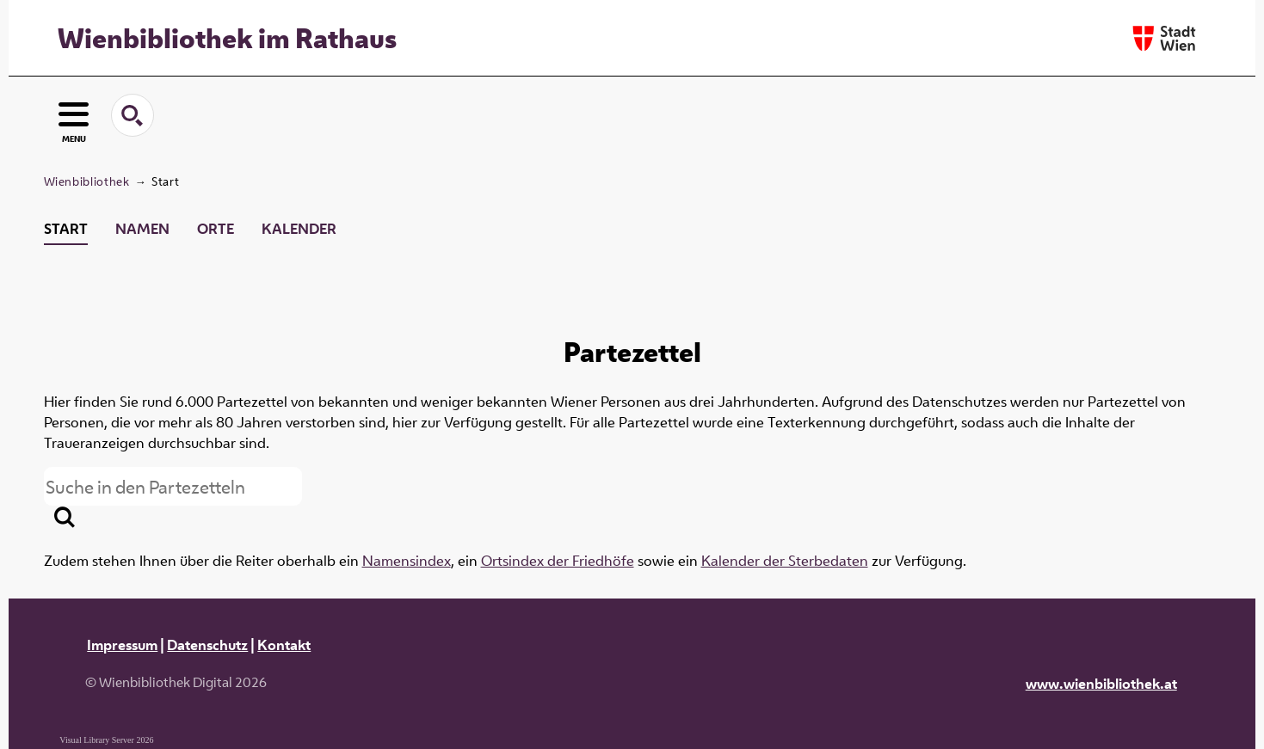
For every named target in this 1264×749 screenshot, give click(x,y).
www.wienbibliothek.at (1101, 683)
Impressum (122, 644)
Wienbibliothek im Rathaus (227, 38)
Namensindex (406, 560)
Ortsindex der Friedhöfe (557, 560)
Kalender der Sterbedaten (784, 560)
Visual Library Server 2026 (106, 740)
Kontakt (284, 644)
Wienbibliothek (87, 181)
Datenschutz (207, 644)
